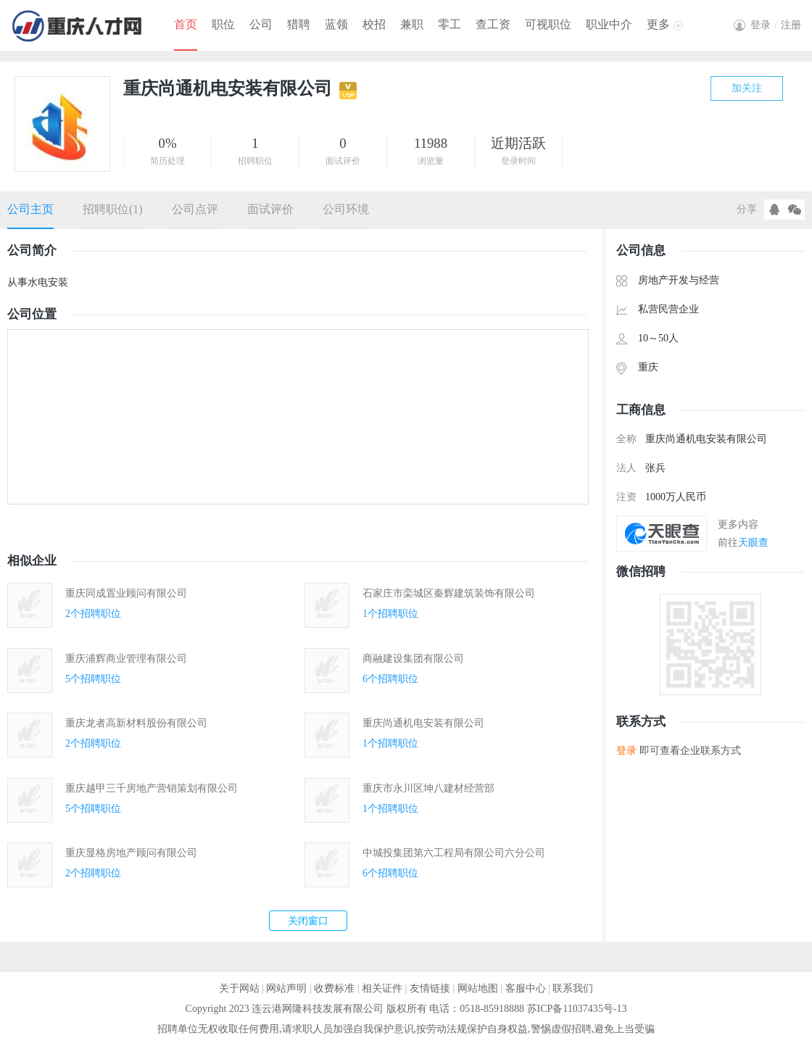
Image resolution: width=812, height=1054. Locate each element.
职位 (223, 24)
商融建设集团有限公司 (413, 658)
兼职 (411, 24)
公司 (261, 24)
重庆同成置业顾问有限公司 (126, 593)
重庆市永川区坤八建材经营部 (428, 788)
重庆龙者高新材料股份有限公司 (136, 723)
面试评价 (270, 209)
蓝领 (336, 24)
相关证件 (382, 988)
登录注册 (775, 25)
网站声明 (286, 988)
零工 (449, 24)
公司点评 (195, 209)
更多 (658, 24)
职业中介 (609, 24)
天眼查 (753, 542)
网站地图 (477, 988)
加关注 (747, 88)
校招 (374, 24)
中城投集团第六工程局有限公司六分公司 (453, 852)
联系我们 (572, 988)
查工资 (493, 24)
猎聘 (298, 24)
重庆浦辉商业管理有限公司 (126, 658)
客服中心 (525, 988)
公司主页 (30, 209)
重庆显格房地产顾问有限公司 (131, 852)
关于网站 (239, 988)
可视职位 (548, 24)
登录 (626, 750)
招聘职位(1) (113, 209)
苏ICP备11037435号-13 (577, 1008)
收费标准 (334, 988)
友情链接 (430, 988)
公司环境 (346, 209)
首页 (185, 24)
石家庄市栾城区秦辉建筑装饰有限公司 (448, 593)
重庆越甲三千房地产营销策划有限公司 (151, 788)
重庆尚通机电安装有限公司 (423, 723)
